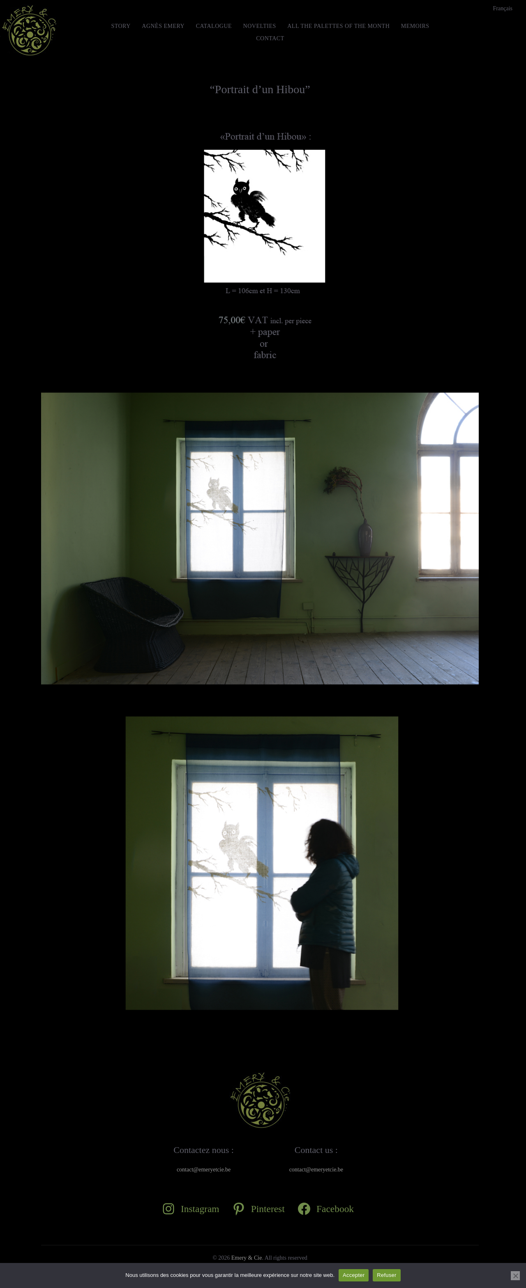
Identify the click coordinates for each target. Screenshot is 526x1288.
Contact (270, 38)
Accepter (354, 1275)
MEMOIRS (415, 26)
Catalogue (214, 26)
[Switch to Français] (503, 8)
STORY (120, 26)
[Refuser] (515, 1275)
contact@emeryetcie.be (204, 1170)
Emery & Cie (246, 1258)
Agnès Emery (163, 26)
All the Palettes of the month (338, 26)
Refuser (386, 1275)
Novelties (259, 26)
